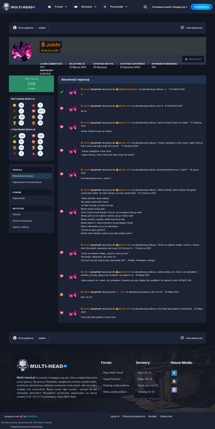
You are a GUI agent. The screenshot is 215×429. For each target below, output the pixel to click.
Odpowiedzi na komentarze (27, 182)
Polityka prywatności (133, 416)
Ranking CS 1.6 (146, 391)
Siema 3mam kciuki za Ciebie (172, 122)
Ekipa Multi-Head (113, 372)
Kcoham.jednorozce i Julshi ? (172, 169)
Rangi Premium (111, 379)
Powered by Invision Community (26, 426)
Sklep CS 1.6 (145, 379)
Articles (16, 214)
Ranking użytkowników (116, 385)
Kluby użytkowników (115, 391)
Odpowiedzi (19, 198)
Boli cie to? (157, 291)
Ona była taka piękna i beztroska (174, 308)
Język (114, 416)
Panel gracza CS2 (148, 385)
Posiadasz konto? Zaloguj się (169, 7)
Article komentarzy (22, 220)
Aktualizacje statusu (23, 175)
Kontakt (152, 416)
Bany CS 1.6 (144, 372)
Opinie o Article (21, 227)
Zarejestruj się (201, 6)
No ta (160, 105)
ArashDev (32, 416)
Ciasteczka (166, 416)
